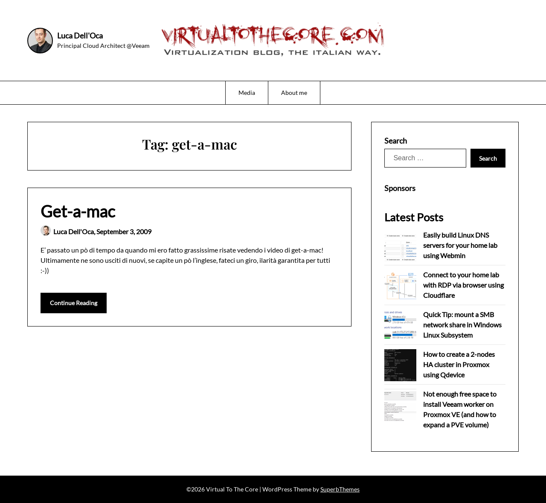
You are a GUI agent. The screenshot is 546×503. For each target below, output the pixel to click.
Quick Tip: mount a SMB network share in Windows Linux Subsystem (462, 324)
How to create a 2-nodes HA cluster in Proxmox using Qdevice (459, 364)
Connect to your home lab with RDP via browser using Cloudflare (463, 285)
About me (294, 92)
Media (246, 92)
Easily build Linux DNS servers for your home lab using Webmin (460, 245)
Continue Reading (73, 302)
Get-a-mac (78, 211)
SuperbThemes (340, 489)
